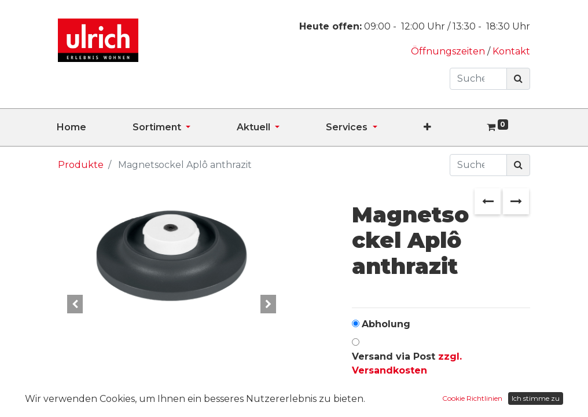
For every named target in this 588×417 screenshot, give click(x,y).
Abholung (386, 324)
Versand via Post (407, 363)
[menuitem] (95, 127)
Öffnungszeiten (449, 51)
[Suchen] (518, 79)
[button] (450, 127)
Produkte (81, 164)
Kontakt (511, 51)
